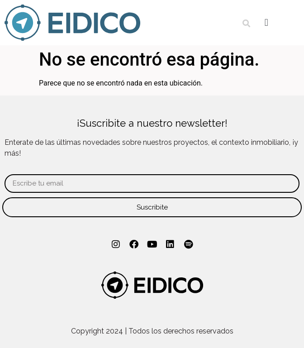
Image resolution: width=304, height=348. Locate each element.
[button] (246, 23)
